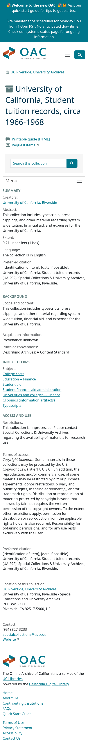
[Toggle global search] (79, 55)
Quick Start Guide (17, 713)
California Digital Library (49, 684)
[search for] (38, 163)
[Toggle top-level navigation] (68, 55)
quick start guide (26, 10)
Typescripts (12, 405)
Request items (23, 145)
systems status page (42, 31)
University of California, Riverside (30, 202)
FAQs (7, 708)
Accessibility (12, 733)
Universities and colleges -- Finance (31, 395)
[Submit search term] (71, 163)
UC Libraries (13, 678)
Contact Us (11, 738)
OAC (25, 53)
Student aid (12, 384)
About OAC (12, 698)
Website (9, 639)
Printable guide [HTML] (31, 139)
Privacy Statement (17, 727)
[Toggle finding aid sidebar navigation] (44, 180)
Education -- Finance (19, 379)
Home (8, 692)
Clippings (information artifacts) (29, 400)
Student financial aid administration (32, 389)
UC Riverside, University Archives (37, 72)
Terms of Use (13, 722)
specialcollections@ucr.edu (25, 634)
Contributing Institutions (23, 703)
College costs (13, 373)
